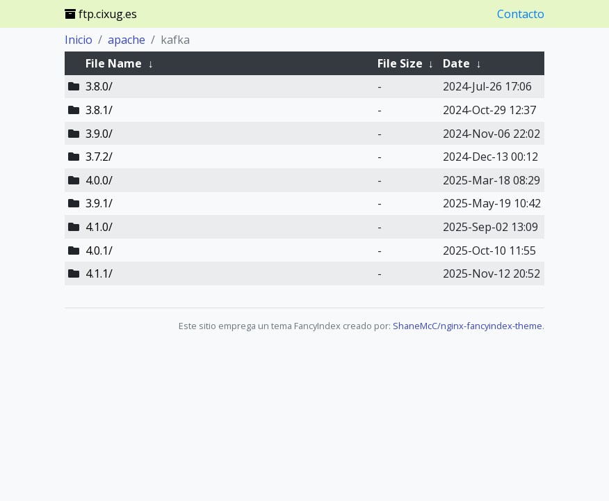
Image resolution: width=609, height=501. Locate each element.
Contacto (520, 14)
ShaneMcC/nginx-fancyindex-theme (467, 325)
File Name (114, 63)
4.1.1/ (99, 273)
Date (456, 63)
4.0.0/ (99, 180)
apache (126, 39)
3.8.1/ (99, 110)
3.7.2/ (99, 156)
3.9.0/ (99, 133)
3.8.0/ (99, 86)
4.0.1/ (99, 250)
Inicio (78, 39)
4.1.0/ (99, 226)
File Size (400, 63)
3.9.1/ (99, 203)
